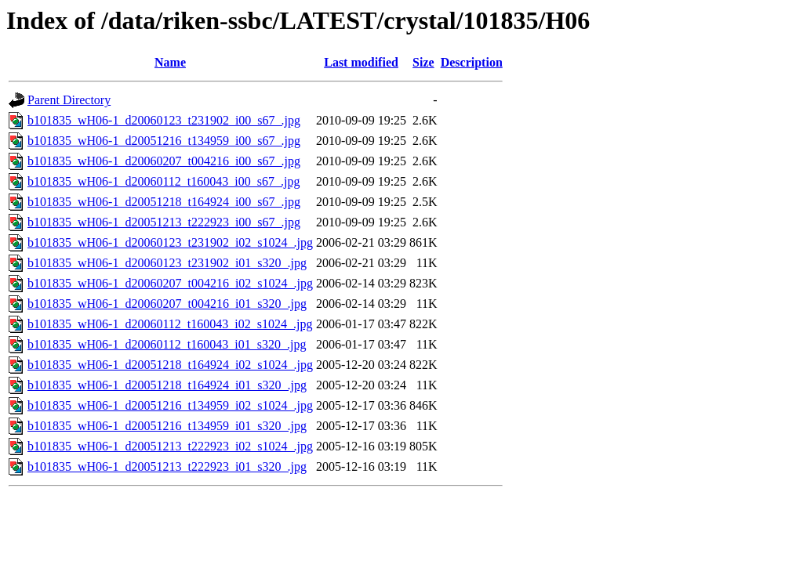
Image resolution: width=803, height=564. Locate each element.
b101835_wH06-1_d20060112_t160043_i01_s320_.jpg (166, 344)
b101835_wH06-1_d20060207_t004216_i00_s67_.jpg (163, 161)
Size (423, 62)
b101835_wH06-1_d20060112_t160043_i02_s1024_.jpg (169, 324)
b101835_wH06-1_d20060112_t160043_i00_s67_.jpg (163, 181)
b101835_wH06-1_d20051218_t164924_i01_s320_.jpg (167, 385)
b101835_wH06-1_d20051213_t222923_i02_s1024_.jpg (170, 446)
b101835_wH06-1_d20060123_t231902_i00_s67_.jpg (163, 120)
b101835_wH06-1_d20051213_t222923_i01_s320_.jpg (167, 466)
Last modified (361, 62)
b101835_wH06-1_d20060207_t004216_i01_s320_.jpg (167, 303)
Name (170, 62)
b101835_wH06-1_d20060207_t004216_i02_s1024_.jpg (170, 283)
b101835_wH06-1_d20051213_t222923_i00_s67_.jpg (163, 222)
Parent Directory (69, 100)
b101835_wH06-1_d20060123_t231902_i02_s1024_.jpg (170, 242)
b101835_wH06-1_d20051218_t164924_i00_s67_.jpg (163, 201)
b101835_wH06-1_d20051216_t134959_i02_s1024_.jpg (170, 405)
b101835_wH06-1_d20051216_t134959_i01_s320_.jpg (167, 425)
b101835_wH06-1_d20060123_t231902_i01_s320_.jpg (167, 262)
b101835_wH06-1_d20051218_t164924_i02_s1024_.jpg (170, 364)
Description (472, 62)
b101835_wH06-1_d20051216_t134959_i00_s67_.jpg (163, 140)
